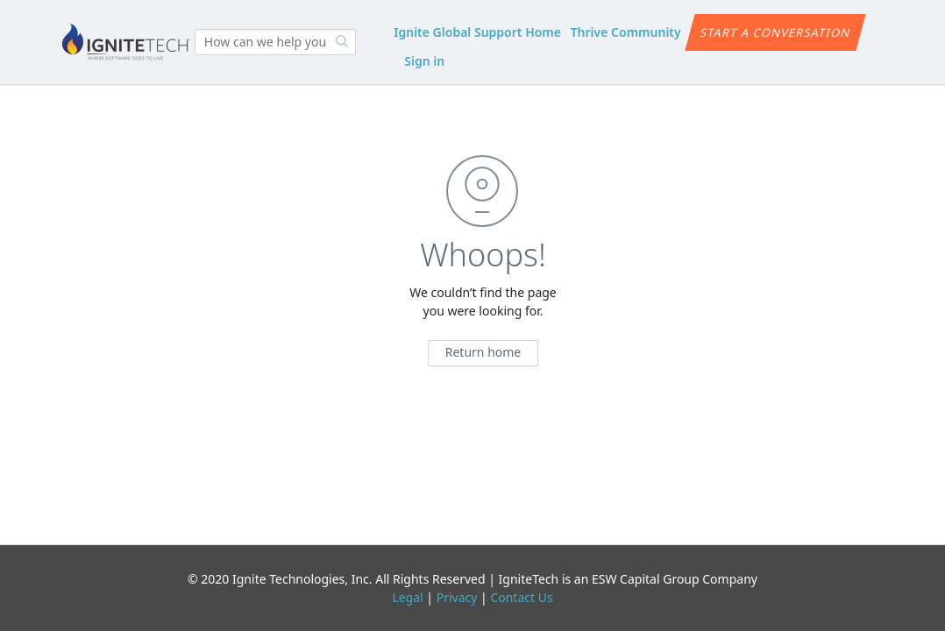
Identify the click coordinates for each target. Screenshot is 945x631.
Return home (483, 352)
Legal (407, 597)
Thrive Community (626, 32)
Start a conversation (776, 32)
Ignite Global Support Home (477, 32)
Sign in (424, 61)
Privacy (457, 597)
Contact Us (521, 597)
